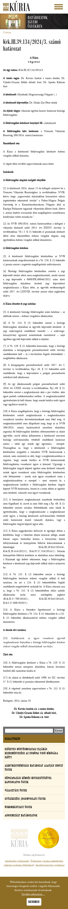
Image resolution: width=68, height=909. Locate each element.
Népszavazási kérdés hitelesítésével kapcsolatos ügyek (28, 780)
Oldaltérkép (12, 739)
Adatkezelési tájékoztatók (17, 861)
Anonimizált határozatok (21, 815)
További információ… (33, 896)
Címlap (7, 32)
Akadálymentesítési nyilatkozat (50, 865)
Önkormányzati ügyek (18, 807)
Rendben (34, 904)
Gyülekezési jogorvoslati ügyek (25, 799)
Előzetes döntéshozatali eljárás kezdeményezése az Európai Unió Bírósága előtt (31, 753)
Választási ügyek (16, 790)
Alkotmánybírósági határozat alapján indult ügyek (34, 768)
